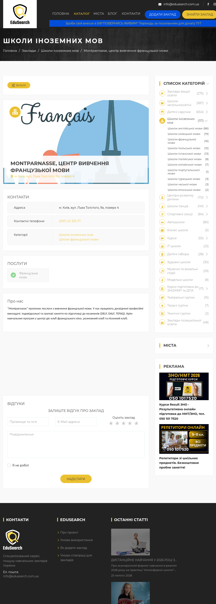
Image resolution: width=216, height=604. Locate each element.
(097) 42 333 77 (70, 223)
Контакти (137, 14)
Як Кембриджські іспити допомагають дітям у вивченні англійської (175, 563)
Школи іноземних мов (76, 237)
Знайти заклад (200, 13)
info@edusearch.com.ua (21, 581)
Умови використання (76, 545)
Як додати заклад (73, 553)
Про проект (69, 537)
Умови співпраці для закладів (76, 562)
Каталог (83, 14)
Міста (102, 14)
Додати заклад (166, 13)
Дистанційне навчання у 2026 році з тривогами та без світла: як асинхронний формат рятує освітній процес (179, 537)
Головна (61, 14)
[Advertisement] (75, 371)
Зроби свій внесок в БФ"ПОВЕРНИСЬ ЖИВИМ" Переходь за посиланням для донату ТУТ (132, 23)
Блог (117, 14)
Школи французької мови (78, 241)
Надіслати (76, 484)
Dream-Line (204, 598)
